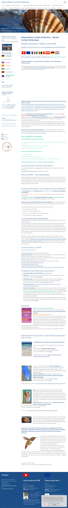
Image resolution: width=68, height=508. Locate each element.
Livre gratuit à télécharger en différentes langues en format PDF (50, 383)
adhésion (39, 168)
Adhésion (4, 8)
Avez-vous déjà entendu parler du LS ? (30, 261)
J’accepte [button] (54, 504)
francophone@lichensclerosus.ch (9, 120)
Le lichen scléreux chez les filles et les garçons (32, 262)
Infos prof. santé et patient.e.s (27, 8)
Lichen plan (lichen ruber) (29, 5)
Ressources (46, 5)
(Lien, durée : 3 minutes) (51, 420)
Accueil (4, 5)
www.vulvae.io (62, 289)
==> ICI (36, 300)
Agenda (8, 5)
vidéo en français (11, 104)
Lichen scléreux (16, 5)
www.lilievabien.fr (38, 277)
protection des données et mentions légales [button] (53, 501)
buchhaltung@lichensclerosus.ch (30, 499)
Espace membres (14, 8)
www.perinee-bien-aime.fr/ (47, 282)
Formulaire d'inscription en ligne (28, 171)
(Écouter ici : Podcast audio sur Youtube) (36, 133)
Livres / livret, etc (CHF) (7, 85)
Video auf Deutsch (10, 106)
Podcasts (38, 8)
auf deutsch (8, 56)
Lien (61, 366)
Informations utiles (57, 5)
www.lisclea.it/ (48, 273)
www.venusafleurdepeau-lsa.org (31, 285)
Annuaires (45, 8)
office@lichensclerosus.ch (7, 488)
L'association (52, 8)
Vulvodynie (39, 5)
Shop (60, 8)
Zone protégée (14, 41)
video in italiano (10, 107)
